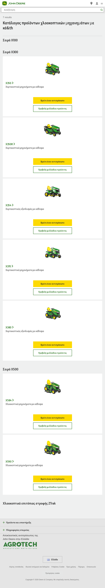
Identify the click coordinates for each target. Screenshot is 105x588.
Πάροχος (81, 567)
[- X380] (52, 313)
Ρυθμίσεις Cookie (57, 567)
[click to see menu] (102, 3)
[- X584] (52, 386)
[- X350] (52, 69)
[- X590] (52, 447)
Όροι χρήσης (71, 567)
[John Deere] (15, 3)
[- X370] (52, 252)
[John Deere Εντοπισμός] (91, 3)
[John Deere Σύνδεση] (97, 3)
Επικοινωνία (91, 567)
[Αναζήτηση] (52, 9)
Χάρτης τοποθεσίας (16, 567)
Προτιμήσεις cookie (52, 573)
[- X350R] (52, 130)
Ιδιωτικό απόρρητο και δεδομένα (37, 567)
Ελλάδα (52, 559)
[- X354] (52, 191)
